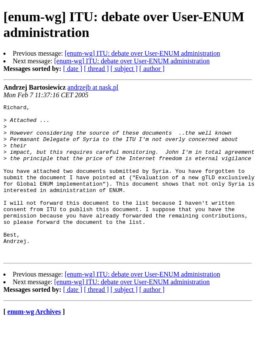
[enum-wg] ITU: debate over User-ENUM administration (142, 53)
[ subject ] (124, 68)
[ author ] (152, 68)
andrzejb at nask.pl (92, 87)
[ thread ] (96, 68)
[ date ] (72, 68)
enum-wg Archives (34, 342)
